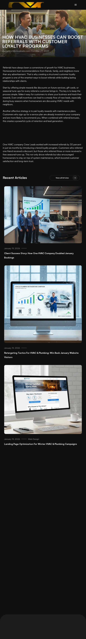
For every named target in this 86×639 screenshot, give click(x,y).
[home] (26, 5)
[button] (75, 5)
